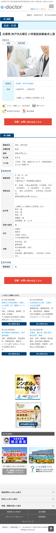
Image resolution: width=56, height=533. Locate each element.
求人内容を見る (14, 324)
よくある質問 (42, 468)
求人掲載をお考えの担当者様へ (14, 470)
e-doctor (11, 7)
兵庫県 (18, 84)
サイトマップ (28, 522)
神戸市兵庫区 (28, 84)
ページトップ (48, 528)
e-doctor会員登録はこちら (28, 368)
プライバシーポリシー (14, 517)
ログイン (43, 9)
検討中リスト (35, 9)
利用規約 (42, 517)
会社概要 (42, 512)
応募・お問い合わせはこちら (28, 122)
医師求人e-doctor (14, 512)
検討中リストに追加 (43, 24)
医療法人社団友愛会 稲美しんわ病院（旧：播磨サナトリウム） (13, 305)
